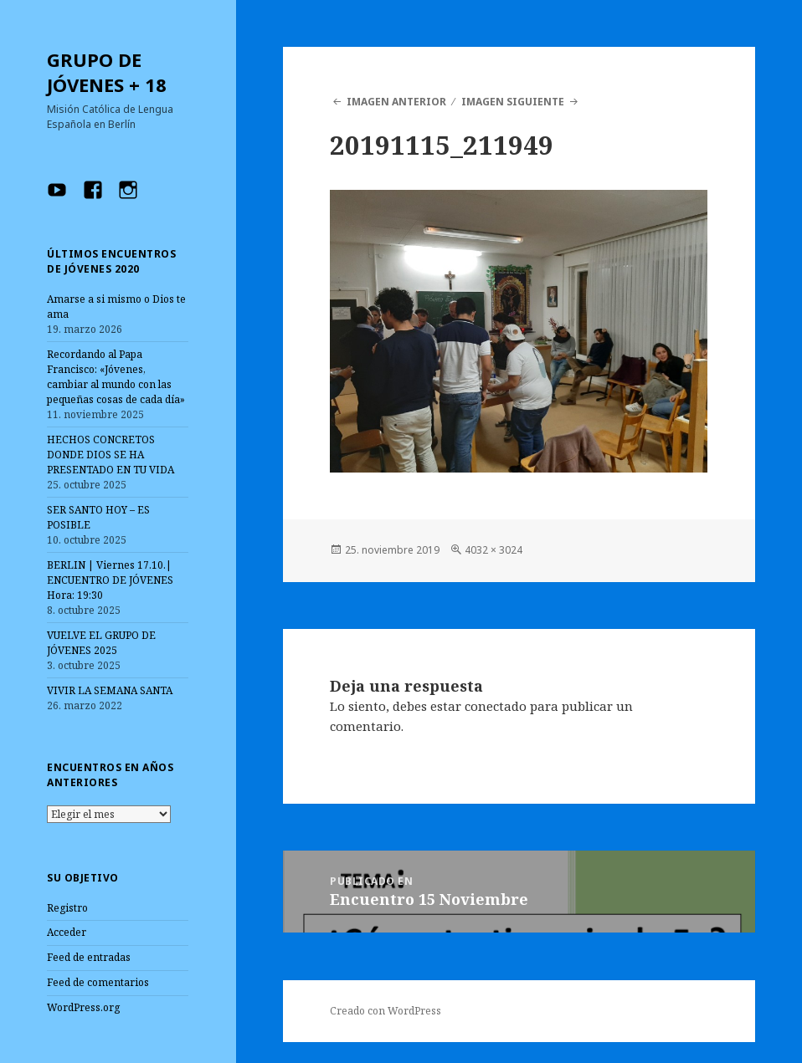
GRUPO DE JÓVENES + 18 (107, 72)
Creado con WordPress (385, 1011)
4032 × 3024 (493, 550)
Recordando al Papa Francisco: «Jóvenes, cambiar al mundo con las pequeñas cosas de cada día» (116, 376)
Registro (67, 908)
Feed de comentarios (98, 982)
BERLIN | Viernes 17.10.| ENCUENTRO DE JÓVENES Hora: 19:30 (110, 580)
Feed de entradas (89, 957)
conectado (496, 706)
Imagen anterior (396, 102)
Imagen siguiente (512, 102)
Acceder (66, 932)
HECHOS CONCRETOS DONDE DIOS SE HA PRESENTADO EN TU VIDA (110, 454)
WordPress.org (83, 1007)
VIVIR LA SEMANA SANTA (109, 690)
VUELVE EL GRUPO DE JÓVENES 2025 (101, 642)
